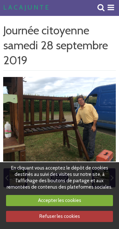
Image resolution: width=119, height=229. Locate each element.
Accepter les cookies (59, 200)
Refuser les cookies (59, 216)
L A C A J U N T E (26, 7)
